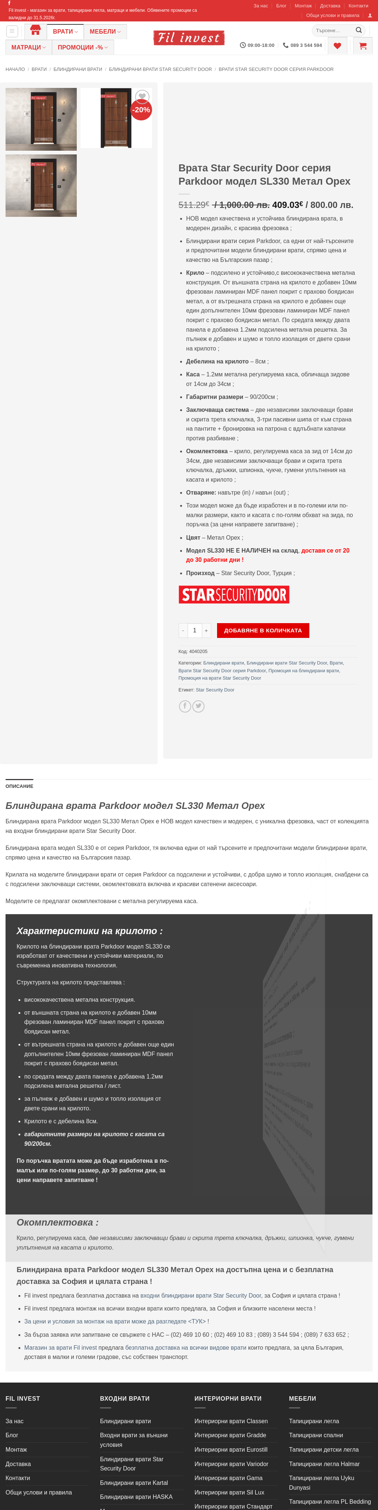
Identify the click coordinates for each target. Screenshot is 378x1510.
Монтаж (303, 5)
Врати (65, 31)
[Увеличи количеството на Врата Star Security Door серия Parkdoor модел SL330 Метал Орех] (206, 630)
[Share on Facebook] (185, 706)
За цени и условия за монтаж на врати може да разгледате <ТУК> (115, 1321)
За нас (261, 5)
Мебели (105, 31)
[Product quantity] (195, 630)
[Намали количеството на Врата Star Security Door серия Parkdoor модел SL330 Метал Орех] (183, 630)
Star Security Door (215, 690)
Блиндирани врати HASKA (136, 1497)
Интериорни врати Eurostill (231, 1449)
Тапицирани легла (314, 1421)
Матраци (28, 47)
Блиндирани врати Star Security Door (160, 69)
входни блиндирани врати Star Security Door (200, 1295)
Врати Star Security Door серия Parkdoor (276, 69)
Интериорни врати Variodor (231, 1464)
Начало (15, 69)
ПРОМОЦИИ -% (83, 47)
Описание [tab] (20, 786)
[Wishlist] (337, 45)
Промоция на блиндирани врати (303, 670)
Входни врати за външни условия (134, 1440)
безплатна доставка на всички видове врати (185, 1348)
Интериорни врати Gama (228, 1478)
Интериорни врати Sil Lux (229, 1492)
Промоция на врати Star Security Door (220, 678)
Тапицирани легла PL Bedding (330, 1502)
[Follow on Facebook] (9, 3)
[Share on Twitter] (198, 706)
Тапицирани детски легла (324, 1449)
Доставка (330, 5)
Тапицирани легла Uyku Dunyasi (321, 1483)
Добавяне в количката (263, 630)
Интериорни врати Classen (231, 1421)
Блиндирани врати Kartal (134, 1483)
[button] (370, 15)
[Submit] (359, 30)
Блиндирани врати (78, 69)
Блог (281, 5)
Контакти (358, 5)
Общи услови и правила (333, 15)
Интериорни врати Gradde (230, 1435)
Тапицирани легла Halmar (324, 1464)
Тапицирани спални (316, 1435)
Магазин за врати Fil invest (60, 1348)
